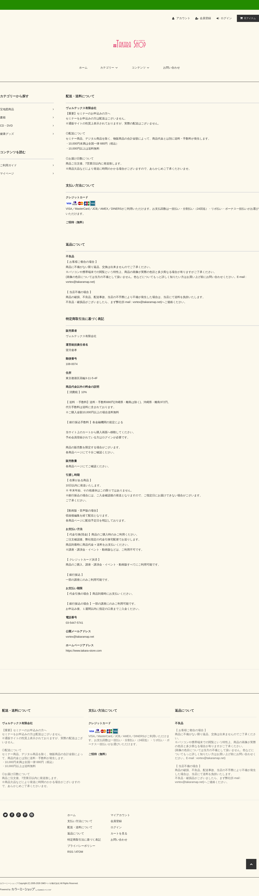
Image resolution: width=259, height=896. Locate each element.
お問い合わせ (171, 67)
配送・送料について (79, 827)
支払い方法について (79, 821)
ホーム (83, 67)
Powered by (25, 889)
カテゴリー (109, 67)
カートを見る (119, 833)
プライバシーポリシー (81, 845)
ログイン (226, 18)
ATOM (79, 851)
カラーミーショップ (9, 883)
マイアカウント (120, 815)
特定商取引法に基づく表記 (84, 839)
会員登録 (205, 18)
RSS (70, 851)
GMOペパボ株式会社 (50, 883)
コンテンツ (141, 67)
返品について (75, 833)
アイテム (247, 18)
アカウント (183, 18)
